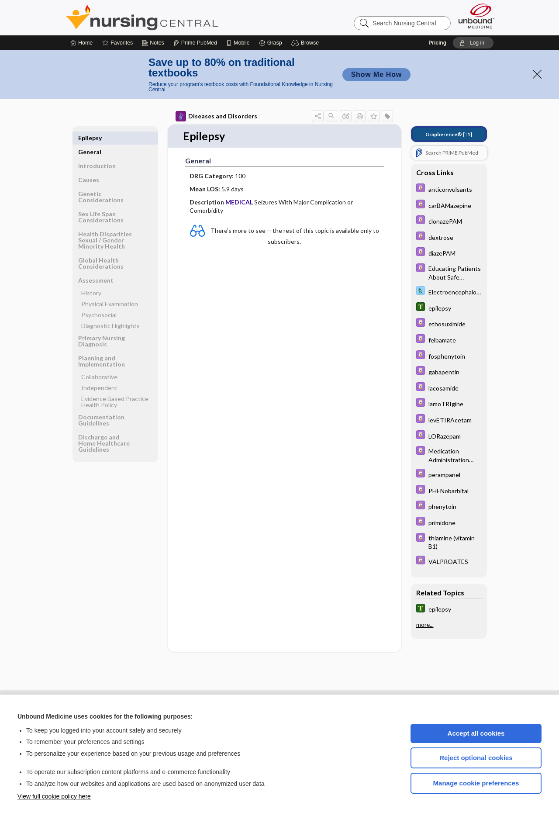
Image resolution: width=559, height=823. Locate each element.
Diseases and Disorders (216, 116)
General (89, 138)
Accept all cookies (476, 733)
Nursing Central (175, 17)
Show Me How (376, 74)
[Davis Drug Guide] (449, 189)
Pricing (437, 43)
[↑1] (448, 134)
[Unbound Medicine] (476, 16)
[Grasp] (270, 42)
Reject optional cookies (476, 757)
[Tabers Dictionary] (449, 308)
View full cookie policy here (54, 796)
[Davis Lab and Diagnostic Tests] (449, 292)
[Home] (81, 42)
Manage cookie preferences (476, 783)
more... (425, 624)
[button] (306, 42)
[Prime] (195, 42)
